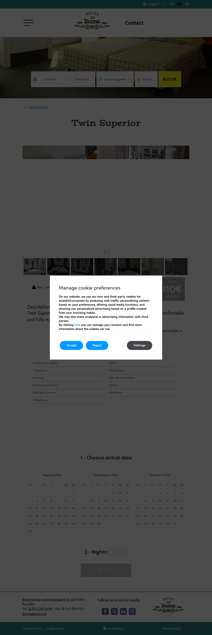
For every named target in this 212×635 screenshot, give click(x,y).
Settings (140, 345)
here (77, 325)
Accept (71, 345)
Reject (97, 345)
